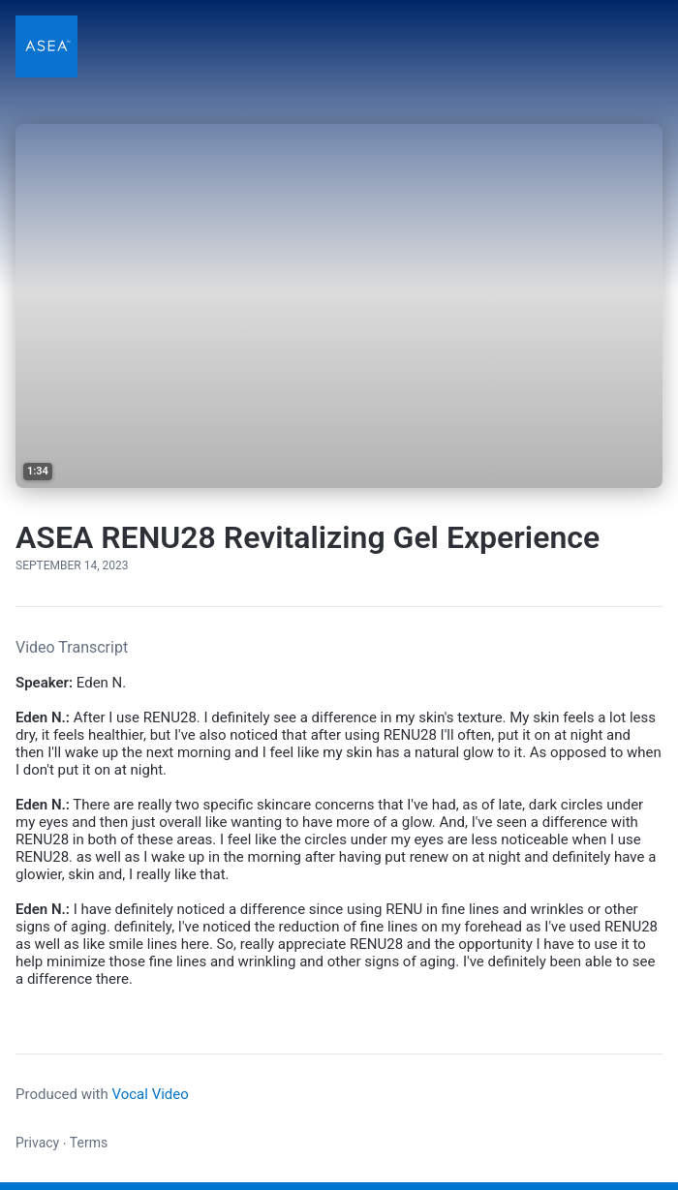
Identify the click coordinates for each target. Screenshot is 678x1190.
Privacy (37, 1142)
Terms (89, 1142)
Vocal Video (149, 1094)
